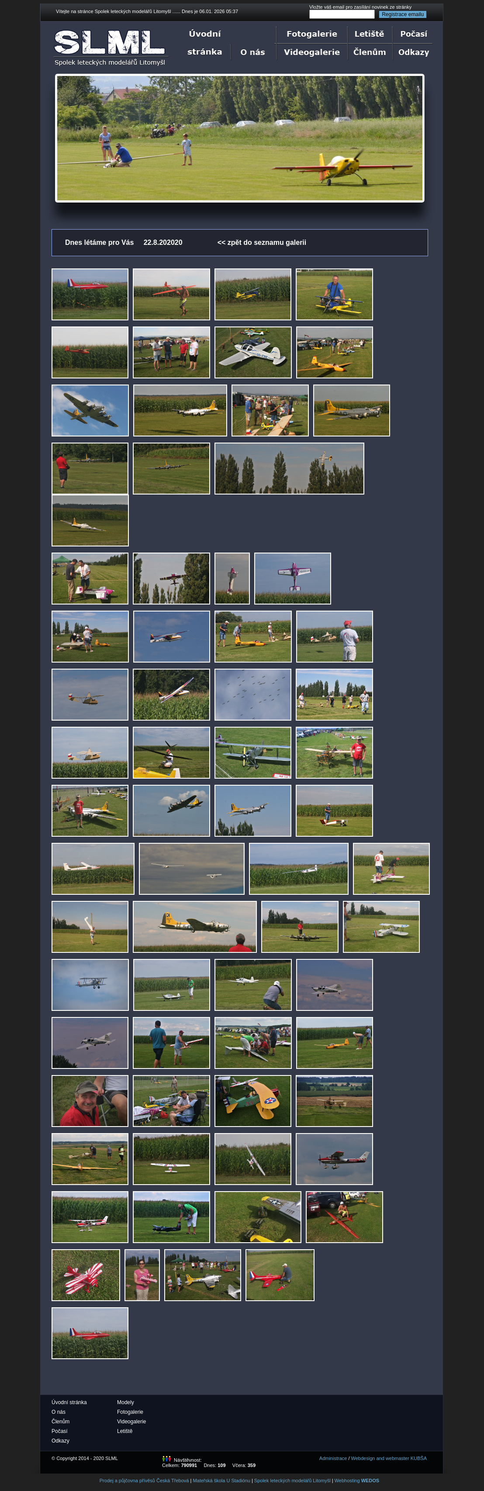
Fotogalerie (130, 1412)
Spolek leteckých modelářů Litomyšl (292, 1480)
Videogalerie (131, 1422)
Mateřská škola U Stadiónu (221, 1480)
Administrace (333, 1458)
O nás (59, 1412)
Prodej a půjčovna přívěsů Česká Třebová (144, 1480)
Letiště (124, 1431)
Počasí (60, 1431)
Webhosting (357, 1480)
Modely (125, 1402)
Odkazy (60, 1441)
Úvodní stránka (69, 1402)
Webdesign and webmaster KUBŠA (389, 1458)
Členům (60, 1422)
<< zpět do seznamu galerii (262, 242)
